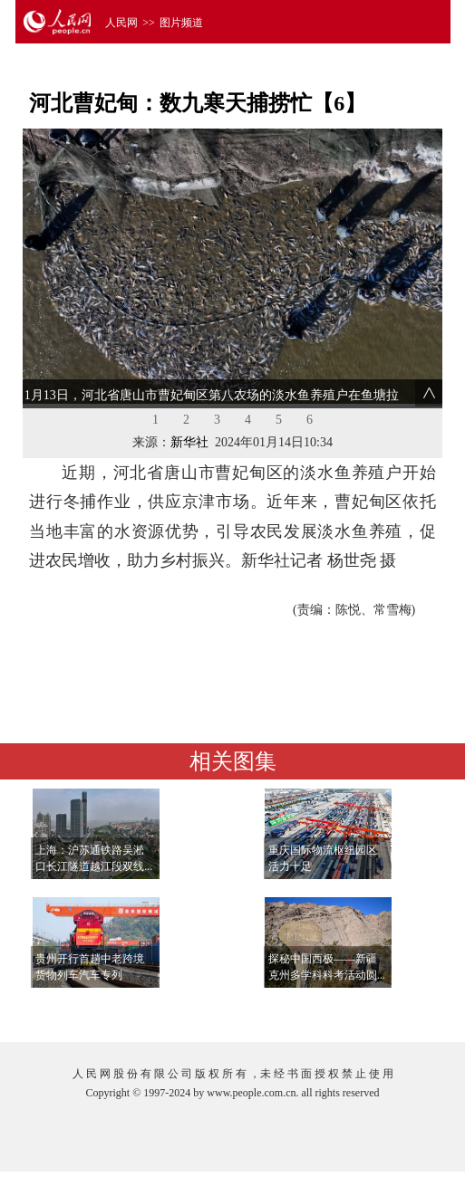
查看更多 (387, 1010)
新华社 (189, 442)
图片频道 (181, 22)
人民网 (121, 22)
